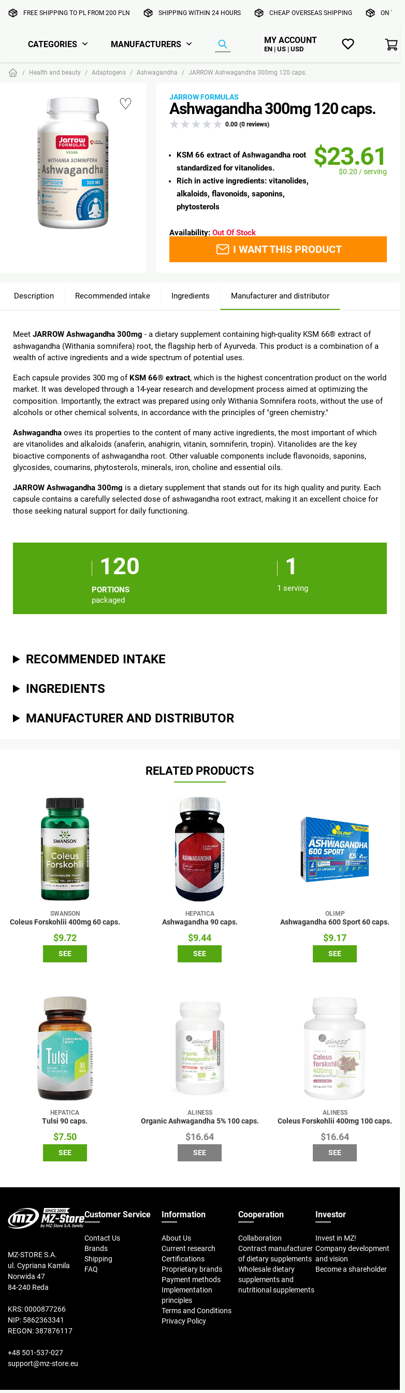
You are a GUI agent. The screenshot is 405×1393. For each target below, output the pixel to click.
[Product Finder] (222, 44)
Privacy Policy (184, 1321)
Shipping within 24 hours (199, 12)
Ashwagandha (157, 72)
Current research (188, 1248)
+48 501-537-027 (35, 1352)
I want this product (278, 249)
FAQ (91, 1269)
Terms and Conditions (197, 1310)
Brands (96, 1248)
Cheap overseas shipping (310, 12)
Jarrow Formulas (204, 97)
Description (34, 296)
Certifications (183, 1258)
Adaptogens (109, 72)
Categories (52, 44)
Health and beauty (55, 72)
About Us (176, 1238)
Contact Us (102, 1238)
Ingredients (190, 296)
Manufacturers (146, 44)
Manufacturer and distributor (280, 296)
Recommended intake (112, 296)
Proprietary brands (192, 1269)
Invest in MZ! (335, 1238)
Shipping (98, 1258)
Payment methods (191, 1279)
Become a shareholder (351, 1269)
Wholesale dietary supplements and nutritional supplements (276, 1280)
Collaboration (260, 1238)
